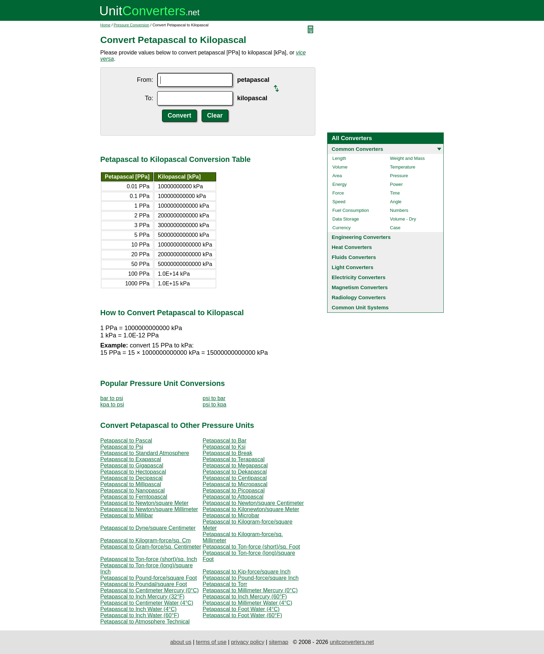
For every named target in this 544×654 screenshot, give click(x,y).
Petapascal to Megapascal (235, 465)
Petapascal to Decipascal (131, 478)
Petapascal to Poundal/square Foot (143, 584)
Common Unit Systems (360, 307)
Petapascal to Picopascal (234, 490)
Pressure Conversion (132, 25)
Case (395, 227)
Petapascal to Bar (224, 441)
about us (180, 642)
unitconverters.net (352, 642)
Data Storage (345, 219)
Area (337, 175)
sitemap (278, 642)
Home (105, 25)
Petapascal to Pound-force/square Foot (148, 578)
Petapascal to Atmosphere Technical (145, 622)
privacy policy (247, 642)
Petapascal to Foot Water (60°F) (242, 615)
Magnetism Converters (360, 287)
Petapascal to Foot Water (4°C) (241, 609)
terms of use (211, 642)
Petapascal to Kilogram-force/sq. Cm (145, 540)
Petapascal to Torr (225, 584)
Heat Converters (352, 247)
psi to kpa (214, 404)
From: (145, 79)
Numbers (399, 210)
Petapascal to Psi (121, 447)
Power (396, 184)
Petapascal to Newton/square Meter (144, 503)
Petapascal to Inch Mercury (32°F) (142, 597)
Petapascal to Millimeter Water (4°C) (247, 603)
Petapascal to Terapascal (233, 459)
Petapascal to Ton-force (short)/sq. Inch (148, 559)
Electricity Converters (358, 277)
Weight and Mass (407, 158)
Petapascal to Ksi (224, 447)
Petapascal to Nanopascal (132, 490)
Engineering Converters (361, 237)
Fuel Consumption (350, 210)
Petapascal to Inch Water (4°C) (138, 609)
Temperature (402, 167)
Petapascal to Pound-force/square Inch (251, 578)
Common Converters (357, 149)
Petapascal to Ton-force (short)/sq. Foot (251, 547)
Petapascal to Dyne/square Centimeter (148, 528)
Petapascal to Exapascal (130, 459)
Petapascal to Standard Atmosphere (144, 453)
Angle (395, 201)
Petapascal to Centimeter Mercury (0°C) (149, 590)
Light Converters (352, 267)
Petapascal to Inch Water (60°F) (139, 615)
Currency (341, 227)
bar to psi (111, 398)
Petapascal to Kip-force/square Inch (246, 572)
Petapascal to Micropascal (235, 484)
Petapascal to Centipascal (235, 478)
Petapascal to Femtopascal (133, 497)
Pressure (399, 175)
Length (339, 158)
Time (395, 193)
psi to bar (214, 398)
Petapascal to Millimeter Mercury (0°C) (250, 590)
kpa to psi (112, 404)
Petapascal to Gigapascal (131, 465)
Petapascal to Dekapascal (235, 472)
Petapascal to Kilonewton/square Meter (251, 509)
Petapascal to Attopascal (233, 497)
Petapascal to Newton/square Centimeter (253, 503)
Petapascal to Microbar (231, 515)
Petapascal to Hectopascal (133, 472)
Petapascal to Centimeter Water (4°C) (146, 603)
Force (338, 193)
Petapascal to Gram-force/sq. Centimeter (150, 547)
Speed (339, 201)
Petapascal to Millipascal (130, 484)
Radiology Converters (359, 297)
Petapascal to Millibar (126, 515)
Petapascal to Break (227, 453)
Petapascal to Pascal (126, 441)
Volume (339, 167)
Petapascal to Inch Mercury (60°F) (245, 597)
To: (149, 98)
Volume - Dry (403, 219)
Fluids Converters (354, 257)
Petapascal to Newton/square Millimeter (149, 509)
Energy (339, 184)
